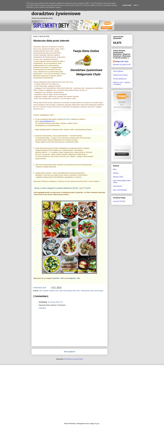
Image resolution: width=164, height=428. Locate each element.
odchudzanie (85, 290)
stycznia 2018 (118, 201)
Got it (136, 5)
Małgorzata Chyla (121, 61)
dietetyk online (54, 290)
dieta (40, 290)
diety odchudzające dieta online (70, 290)
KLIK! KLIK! (66, 119)
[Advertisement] (82, 393)
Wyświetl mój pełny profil (121, 64)
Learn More (126, 5)
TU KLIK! (87, 188)
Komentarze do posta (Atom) (73, 359)
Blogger (96, 423)
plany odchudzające (96, 290)
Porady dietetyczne (120, 79)
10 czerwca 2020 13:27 (55, 302)
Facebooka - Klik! (58, 278)
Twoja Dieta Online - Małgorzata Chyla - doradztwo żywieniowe (73, 11)
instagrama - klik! (74, 278)
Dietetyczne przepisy (120, 75)
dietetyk (45, 290)
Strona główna (69, 352)
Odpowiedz (42, 308)
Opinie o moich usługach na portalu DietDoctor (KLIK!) (56, 188)
